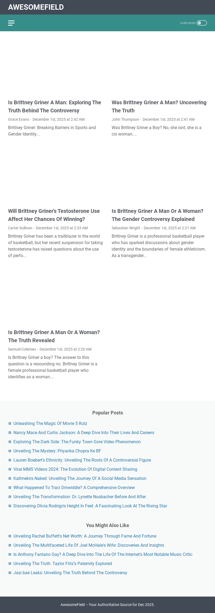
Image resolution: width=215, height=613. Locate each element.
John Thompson (125, 119)
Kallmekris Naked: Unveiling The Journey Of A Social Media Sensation (79, 478)
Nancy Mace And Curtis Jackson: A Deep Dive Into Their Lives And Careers (83, 432)
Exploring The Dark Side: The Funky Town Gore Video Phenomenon (77, 441)
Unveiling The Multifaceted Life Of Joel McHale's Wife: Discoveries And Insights (88, 545)
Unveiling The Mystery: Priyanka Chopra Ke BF (57, 450)
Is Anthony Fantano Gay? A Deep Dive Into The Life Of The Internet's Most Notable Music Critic (102, 554)
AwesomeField (36, 7)
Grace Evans (18, 119)
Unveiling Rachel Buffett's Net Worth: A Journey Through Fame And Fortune (84, 536)
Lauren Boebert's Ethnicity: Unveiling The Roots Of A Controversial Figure (82, 460)
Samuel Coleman (22, 349)
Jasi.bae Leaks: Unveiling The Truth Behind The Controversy (70, 572)
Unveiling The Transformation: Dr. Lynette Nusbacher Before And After (79, 496)
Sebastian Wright (126, 228)
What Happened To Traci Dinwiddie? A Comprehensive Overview (74, 487)
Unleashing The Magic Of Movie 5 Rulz (50, 423)
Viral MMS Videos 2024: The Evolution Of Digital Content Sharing (75, 469)
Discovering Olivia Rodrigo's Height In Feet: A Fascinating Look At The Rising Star (90, 505)
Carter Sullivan (20, 228)
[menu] (14, 22)
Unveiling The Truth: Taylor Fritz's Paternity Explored (62, 563)
